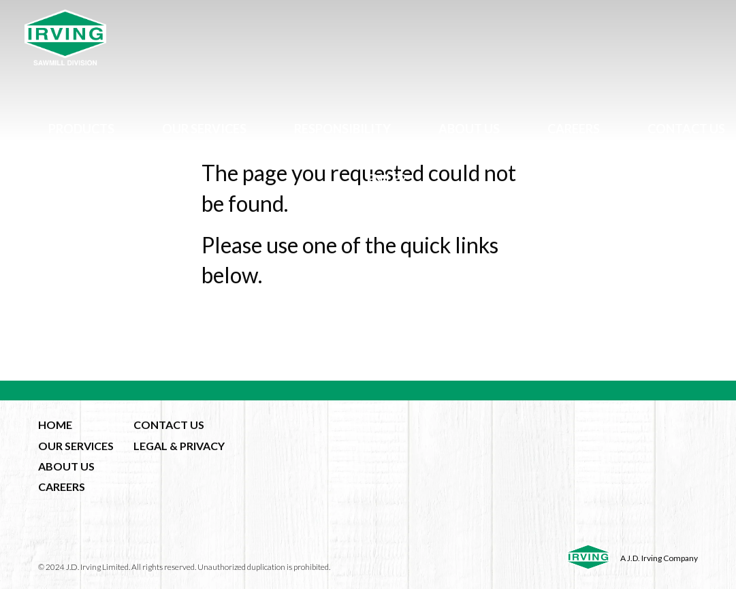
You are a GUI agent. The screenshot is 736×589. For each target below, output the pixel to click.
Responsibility (342, 128)
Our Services (204, 128)
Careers (573, 128)
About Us (469, 128)
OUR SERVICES (76, 445)
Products (81, 128)
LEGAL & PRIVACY (179, 445)
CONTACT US (168, 424)
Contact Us (686, 128)
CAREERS (61, 486)
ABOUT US (66, 466)
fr (399, 179)
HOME (55, 424)
